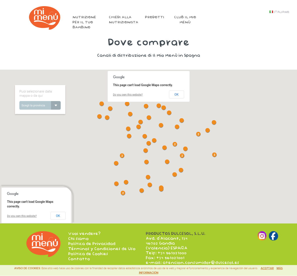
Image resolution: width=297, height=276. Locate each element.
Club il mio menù (185, 19)
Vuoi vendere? (84, 233)
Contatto (79, 257)
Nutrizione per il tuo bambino (84, 22)
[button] (167, 161)
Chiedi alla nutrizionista (123, 19)
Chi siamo (78, 238)
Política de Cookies (88, 253)
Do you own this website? (128, 94)
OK (177, 94)
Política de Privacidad (91, 243)
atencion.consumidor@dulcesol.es (201, 262)
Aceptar (267, 268)
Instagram (279, 29)
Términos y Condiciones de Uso (101, 248)
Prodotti (154, 17)
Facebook (290, 29)
